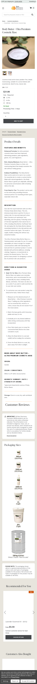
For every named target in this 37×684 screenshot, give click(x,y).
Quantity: (6, 113)
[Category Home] (3, 21)
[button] (32, 15)
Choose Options (18, 637)
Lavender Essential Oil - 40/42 (16, 621)
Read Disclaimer (11, 436)
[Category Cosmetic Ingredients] (12, 21)
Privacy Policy (15, 677)
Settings (5, 681)
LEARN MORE (26, 1)
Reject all (15, 681)
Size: (8, 95)
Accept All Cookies (28, 681)
